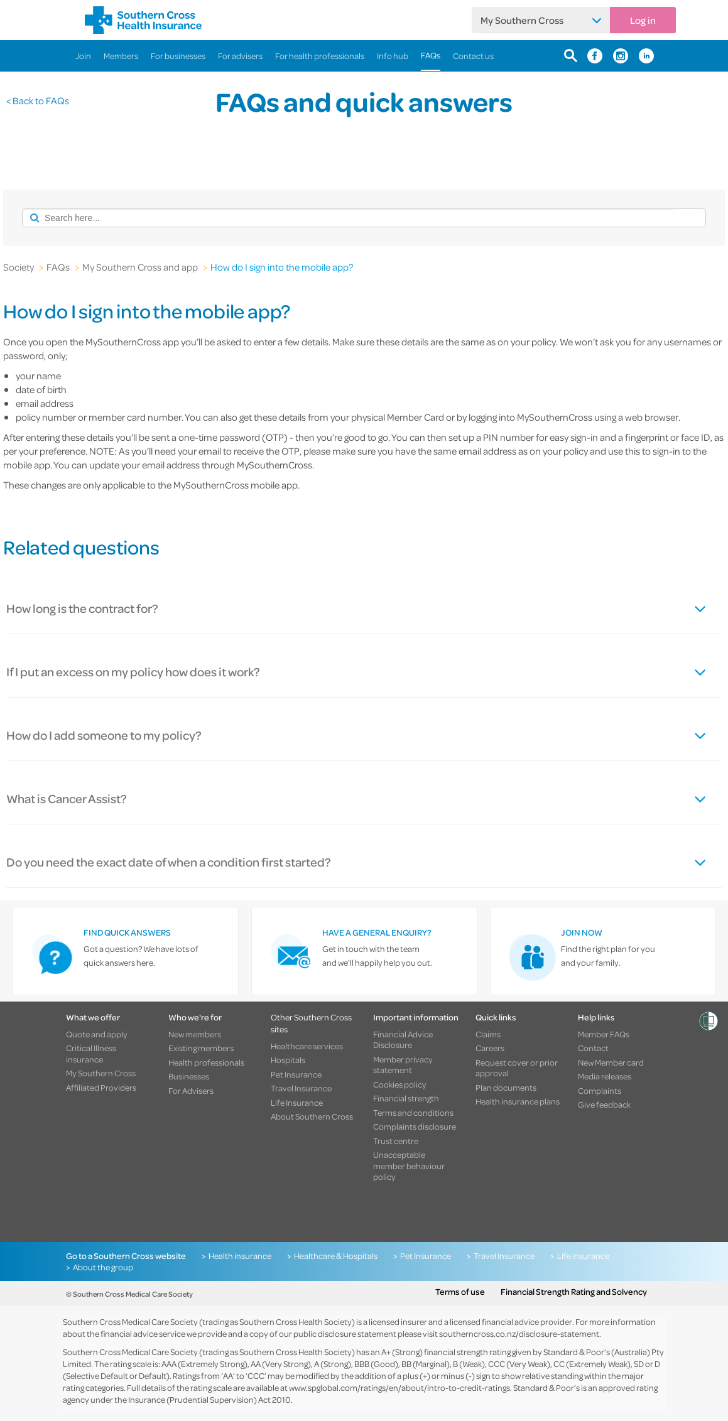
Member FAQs (603, 1034)
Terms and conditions (413, 1112)
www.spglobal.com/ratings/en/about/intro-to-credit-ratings (399, 1387)
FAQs (430, 55)
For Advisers (191, 1090)
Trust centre (395, 1141)
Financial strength (406, 1098)
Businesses (188, 1076)
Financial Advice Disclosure (403, 1040)
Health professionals (206, 1062)
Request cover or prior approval (516, 1068)
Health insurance (240, 1256)
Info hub (392, 56)
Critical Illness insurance (91, 1053)
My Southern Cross (522, 20)
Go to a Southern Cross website (126, 1256)
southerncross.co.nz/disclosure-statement (519, 1333)
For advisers (240, 56)
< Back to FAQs (37, 100)
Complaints (599, 1090)
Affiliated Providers (101, 1087)
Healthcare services (307, 1046)
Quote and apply (97, 1034)
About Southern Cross (312, 1116)
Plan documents (505, 1087)
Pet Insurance (296, 1074)
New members (194, 1034)
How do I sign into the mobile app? (281, 267)
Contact (593, 1048)
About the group (103, 1267)
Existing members (201, 1048)
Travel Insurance (301, 1088)
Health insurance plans (517, 1101)
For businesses (178, 56)
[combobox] (347, 217)
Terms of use (460, 1291)
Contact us (473, 56)
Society (18, 267)
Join (83, 56)
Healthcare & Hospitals (336, 1256)
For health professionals (319, 56)
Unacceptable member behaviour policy (409, 1165)
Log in (643, 20)
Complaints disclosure (414, 1126)
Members (121, 56)
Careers (489, 1048)
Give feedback (604, 1104)
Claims (488, 1034)
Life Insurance (297, 1102)
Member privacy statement (403, 1065)
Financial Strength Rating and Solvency (574, 1291)
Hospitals (288, 1060)
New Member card (611, 1062)
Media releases (604, 1076)
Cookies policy (399, 1084)
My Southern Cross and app (140, 267)
